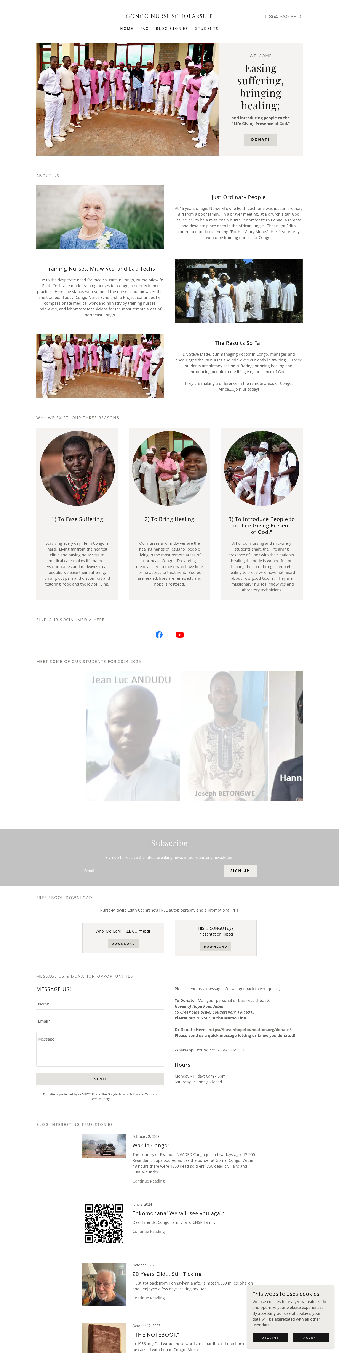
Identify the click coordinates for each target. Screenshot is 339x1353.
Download (123, 944)
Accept (311, 1337)
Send (100, 1079)
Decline (270, 1337)
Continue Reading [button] (149, 1181)
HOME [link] (126, 28)
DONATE (260, 139)
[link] (169, 16)
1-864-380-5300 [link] (283, 16)
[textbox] (150, 871)
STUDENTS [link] (207, 28)
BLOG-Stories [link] (172, 28)
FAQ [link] (144, 28)
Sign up (240, 870)
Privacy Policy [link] (128, 1094)
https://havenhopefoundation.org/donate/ (250, 1029)
